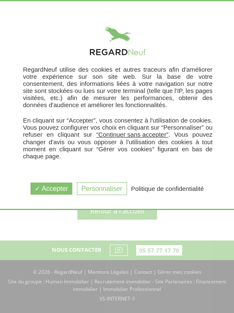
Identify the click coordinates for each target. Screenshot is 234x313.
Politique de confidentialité (167, 188)
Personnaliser (101, 188)
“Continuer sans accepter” (132, 134)
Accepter (51, 188)
